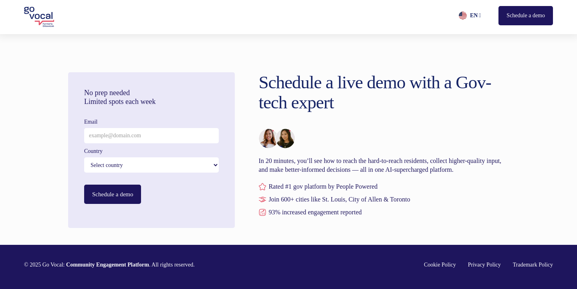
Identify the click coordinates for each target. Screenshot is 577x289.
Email (90, 122)
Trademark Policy (533, 265)
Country (93, 151)
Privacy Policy (484, 265)
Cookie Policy (440, 265)
